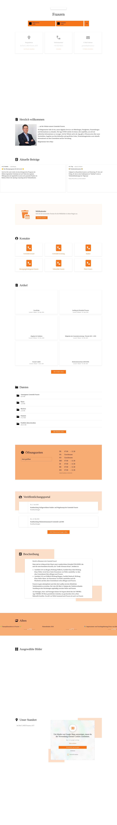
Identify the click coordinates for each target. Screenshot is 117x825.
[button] (26, 135)
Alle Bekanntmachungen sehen (58, 537)
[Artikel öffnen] (36, 302)
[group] (58, 178)
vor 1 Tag (68, 166)
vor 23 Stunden (5, 166)
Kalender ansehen (41, 217)
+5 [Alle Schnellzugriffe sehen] (86, 23)
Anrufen (58, 49)
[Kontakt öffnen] (29, 249)
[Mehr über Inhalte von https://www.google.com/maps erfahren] (72, 765)
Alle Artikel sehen (58, 374)
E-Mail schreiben (88, 49)
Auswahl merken (72, 776)
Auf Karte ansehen (28, 49)
